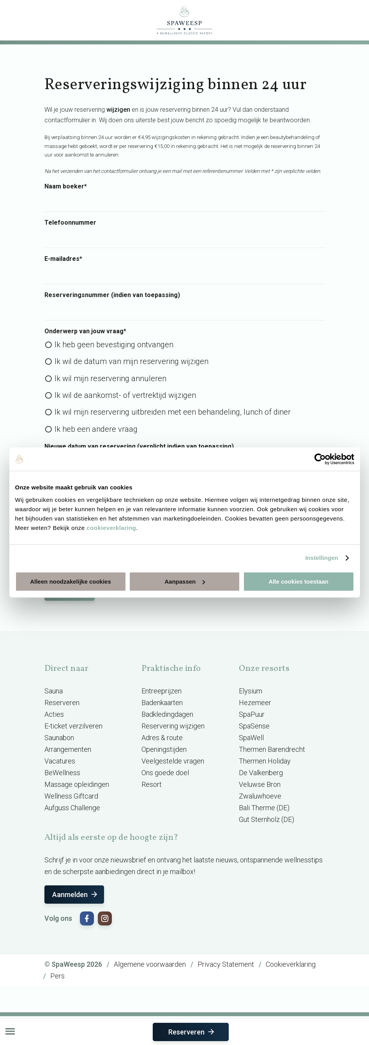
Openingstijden (164, 749)
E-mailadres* (63, 259)
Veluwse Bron (260, 784)
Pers (57, 976)
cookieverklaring (111, 527)
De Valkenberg (261, 773)
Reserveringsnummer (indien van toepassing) (112, 295)
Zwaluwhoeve (260, 796)
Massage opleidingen (76, 784)
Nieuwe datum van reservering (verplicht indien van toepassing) (139, 446)
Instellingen (322, 557)
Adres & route (162, 738)
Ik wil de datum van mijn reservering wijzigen (131, 361)
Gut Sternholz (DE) (266, 819)
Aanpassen (184, 581)
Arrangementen (67, 749)
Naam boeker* (65, 186)
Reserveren (191, 1032)
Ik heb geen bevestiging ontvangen (114, 344)
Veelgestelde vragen (172, 761)
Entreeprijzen (161, 691)
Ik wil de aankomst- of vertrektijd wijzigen (125, 395)
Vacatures (59, 761)
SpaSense (254, 726)
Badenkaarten (162, 702)
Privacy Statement (226, 964)
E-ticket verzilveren (73, 726)
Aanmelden (75, 894)
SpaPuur (252, 714)
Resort (151, 784)
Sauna (53, 691)
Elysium (250, 691)
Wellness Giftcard (71, 796)
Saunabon (59, 738)
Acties (54, 714)
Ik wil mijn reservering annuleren (110, 378)
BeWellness (62, 773)
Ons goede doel (165, 773)
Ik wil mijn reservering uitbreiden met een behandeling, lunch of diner (173, 412)
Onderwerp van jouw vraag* (85, 331)
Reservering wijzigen (173, 726)
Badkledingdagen (167, 714)
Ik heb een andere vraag (96, 429)
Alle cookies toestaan (298, 581)
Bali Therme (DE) (264, 808)
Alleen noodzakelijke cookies (70, 581)
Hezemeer (255, 702)
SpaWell (251, 738)
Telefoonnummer (70, 223)
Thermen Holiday (265, 761)
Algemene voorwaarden (150, 964)
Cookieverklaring (291, 964)
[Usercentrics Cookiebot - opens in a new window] (320, 459)
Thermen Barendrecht (272, 749)
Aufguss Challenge (72, 808)
